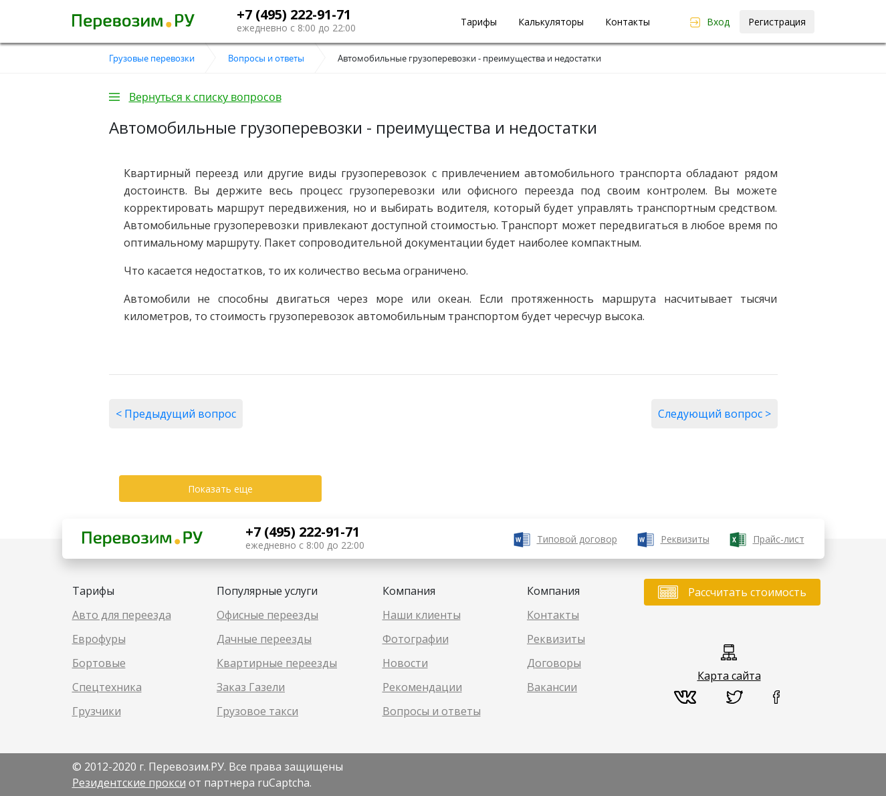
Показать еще (220, 489)
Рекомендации (422, 687)
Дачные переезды (264, 639)
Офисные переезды (267, 615)
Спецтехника (107, 687)
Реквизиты (685, 539)
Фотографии (415, 639)
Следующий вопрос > (714, 413)
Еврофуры (99, 639)
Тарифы (479, 21)
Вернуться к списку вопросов (205, 97)
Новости (405, 663)
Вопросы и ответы (431, 711)
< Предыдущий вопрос (176, 413)
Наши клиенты (421, 615)
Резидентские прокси (129, 782)
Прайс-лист (778, 539)
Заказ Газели (251, 687)
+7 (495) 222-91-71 (294, 14)
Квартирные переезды (277, 663)
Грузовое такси (257, 711)
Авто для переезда (121, 615)
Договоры (554, 663)
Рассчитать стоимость (747, 592)
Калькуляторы (551, 21)
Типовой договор (577, 539)
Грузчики (96, 711)
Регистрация (777, 21)
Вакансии (552, 687)
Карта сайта (729, 675)
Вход (718, 21)
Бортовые (99, 663)
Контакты (627, 21)
